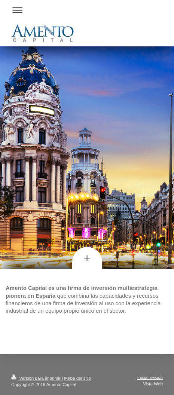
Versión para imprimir (36, 378)
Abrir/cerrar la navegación (87, 10)
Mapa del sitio (77, 378)
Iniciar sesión (150, 377)
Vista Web (153, 383)
